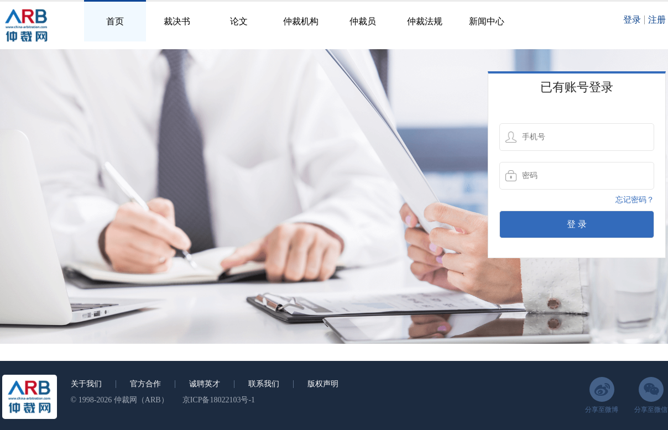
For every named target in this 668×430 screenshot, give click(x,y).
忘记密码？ (634, 200)
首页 (115, 21)
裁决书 (177, 21)
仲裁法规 (424, 21)
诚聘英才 (204, 384)
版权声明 (322, 384)
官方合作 (145, 384)
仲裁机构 (301, 21)
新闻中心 (486, 21)
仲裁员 (362, 21)
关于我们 (86, 384)
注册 (657, 19)
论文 (239, 21)
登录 (632, 19)
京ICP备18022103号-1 (218, 400)
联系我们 (263, 384)
